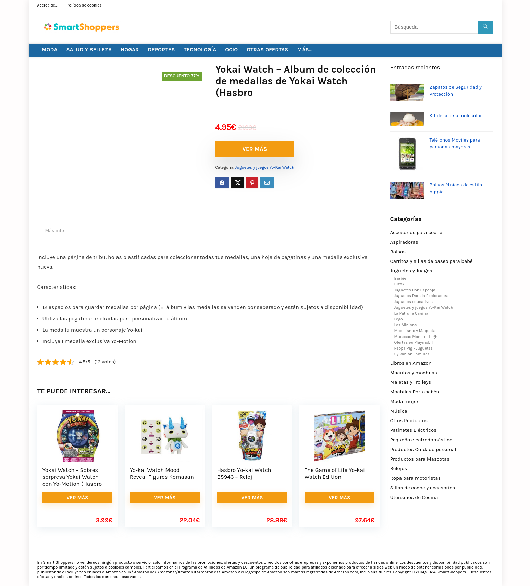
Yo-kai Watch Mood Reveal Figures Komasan (162, 473)
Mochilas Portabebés (414, 392)
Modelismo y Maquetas (416, 330)
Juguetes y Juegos (411, 271)
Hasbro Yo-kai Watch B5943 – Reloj (244, 473)
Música (398, 411)
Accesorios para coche (416, 232)
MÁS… (304, 49)
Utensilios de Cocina (414, 497)
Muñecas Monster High (416, 336)
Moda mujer (404, 401)
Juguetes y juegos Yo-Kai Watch (264, 167)
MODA (50, 49)
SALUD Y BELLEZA (89, 49)
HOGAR (130, 49)
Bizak (399, 284)
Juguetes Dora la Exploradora (421, 295)
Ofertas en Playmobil (413, 342)
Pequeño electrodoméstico (421, 440)
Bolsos (398, 251)
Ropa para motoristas (415, 478)
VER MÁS (255, 149)
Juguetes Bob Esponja (414, 290)
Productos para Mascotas (420, 459)
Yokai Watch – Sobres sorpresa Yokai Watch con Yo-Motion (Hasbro (72, 477)
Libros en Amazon (411, 363)
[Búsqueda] (485, 27)
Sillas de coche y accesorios (422, 488)
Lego (398, 319)
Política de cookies (84, 5)
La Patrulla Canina (411, 313)
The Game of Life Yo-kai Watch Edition (335, 473)
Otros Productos (409, 420)
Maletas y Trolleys (410, 382)
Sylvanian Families (412, 354)
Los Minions (405, 324)
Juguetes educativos (413, 301)
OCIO (231, 49)
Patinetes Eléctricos (413, 430)
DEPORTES (161, 49)
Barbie (400, 278)
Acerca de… (47, 5)
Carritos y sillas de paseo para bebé (431, 261)
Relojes (398, 468)
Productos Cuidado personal (423, 449)
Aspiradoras (404, 242)
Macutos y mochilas (413, 372)
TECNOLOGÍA (200, 49)
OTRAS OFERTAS (267, 49)
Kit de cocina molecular (456, 116)
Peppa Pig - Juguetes (413, 348)
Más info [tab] (54, 230)
